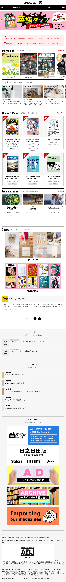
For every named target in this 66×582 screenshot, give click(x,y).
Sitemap (4, 580)
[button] (28, 32)
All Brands (10, 7)
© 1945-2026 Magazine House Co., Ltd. (49, 580)
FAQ (36, 530)
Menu (56, 7)
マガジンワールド (33, 2)
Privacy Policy (16, 580)
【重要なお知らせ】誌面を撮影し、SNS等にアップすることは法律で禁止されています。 (32, 39)
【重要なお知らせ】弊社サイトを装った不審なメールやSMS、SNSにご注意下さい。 (33, 43)
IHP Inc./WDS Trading (13, 533)
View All (60, 50)
